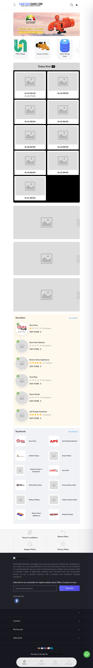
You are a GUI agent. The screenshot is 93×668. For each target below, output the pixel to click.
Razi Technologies (55, 654)
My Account (18, 629)
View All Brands (73, 431)
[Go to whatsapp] (86, 654)
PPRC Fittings (20, 54)
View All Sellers (73, 318)
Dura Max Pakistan (37, 342)
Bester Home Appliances (39, 360)
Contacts (16, 621)
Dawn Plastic (34, 394)
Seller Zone (17, 638)
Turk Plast (33, 377)
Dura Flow (33, 325)
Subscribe (70, 588)
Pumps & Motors (42, 54)
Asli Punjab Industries (38, 411)
